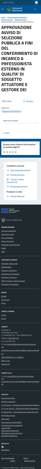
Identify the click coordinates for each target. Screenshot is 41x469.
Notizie (3, 296)
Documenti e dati (7, 234)
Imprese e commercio (9, 277)
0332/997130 (13, 338)
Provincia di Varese (8, 398)
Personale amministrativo (10, 244)
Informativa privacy (8, 415)
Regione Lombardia (8, 2)
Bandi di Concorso (21, 20)
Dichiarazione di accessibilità (11, 422)
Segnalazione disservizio (10, 430)
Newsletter (5, 450)
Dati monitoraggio (7, 458)
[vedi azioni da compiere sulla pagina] (28, 101)
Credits (12, 460)
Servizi (25, 458)
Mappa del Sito (29, 460)
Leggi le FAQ (5, 428)
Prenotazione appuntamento (11, 433)
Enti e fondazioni (7, 238)
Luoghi (3, 315)
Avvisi (3, 303)
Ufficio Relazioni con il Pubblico (12, 357)
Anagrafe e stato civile (9, 263)
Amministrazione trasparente (16, 17)
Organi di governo (7, 241)
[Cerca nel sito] (34, 9)
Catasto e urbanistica (9, 270)
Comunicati (5, 299)
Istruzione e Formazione (10, 284)
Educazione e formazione (10, 274)
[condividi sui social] (6, 101)
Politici (3, 248)
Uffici (3, 251)
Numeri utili (5, 364)
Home (3, 17)
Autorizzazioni (6, 267)
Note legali (5, 419)
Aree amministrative (8, 231)
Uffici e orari (5, 360)
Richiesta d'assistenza (9, 435)
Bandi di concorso (7, 20)
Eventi (3, 318)
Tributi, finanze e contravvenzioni (13, 281)
